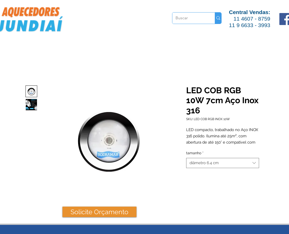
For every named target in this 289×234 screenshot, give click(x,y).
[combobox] (222, 163)
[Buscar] (189, 18)
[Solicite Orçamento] (99, 212)
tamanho (195, 153)
